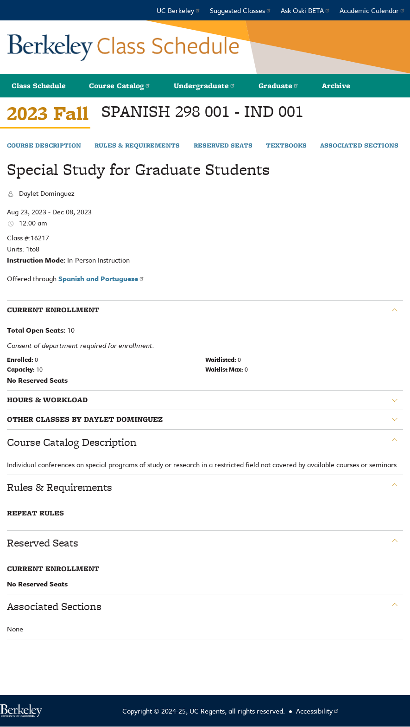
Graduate (279, 85)
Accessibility (317, 711)
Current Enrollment (53, 310)
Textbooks (286, 145)
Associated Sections (359, 145)
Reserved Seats (223, 145)
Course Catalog (120, 85)
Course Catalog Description (72, 442)
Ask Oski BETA (305, 10)
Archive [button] (336, 85)
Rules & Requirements (137, 145)
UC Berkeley (179, 10)
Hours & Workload (47, 400)
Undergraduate (204, 85)
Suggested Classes (240, 10)
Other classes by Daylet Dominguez (85, 419)
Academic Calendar (372, 10)
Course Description (44, 145)
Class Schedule (39, 85)
